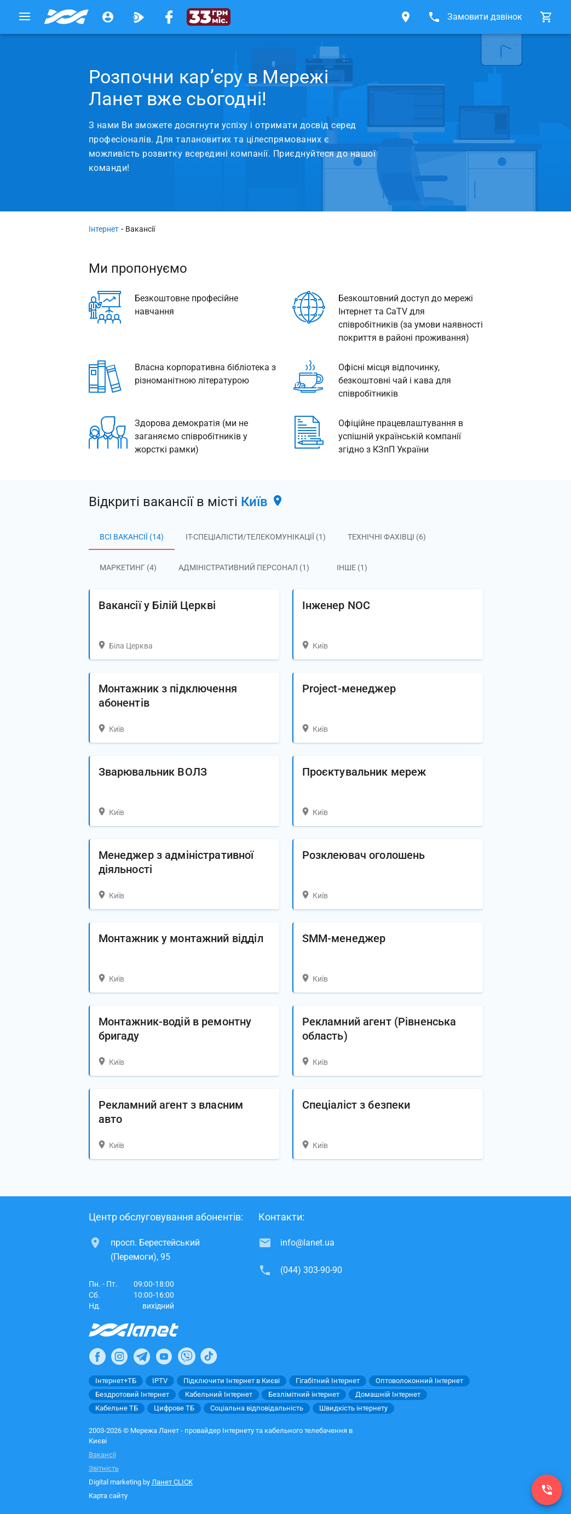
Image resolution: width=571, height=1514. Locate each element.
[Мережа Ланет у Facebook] (169, 17)
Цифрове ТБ (174, 1408)
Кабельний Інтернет (218, 1394)
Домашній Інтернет (387, 1394)
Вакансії (102, 1454)
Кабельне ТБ (116, 1408)
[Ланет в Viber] (186, 1356)
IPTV (160, 1381)
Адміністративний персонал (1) (243, 567)
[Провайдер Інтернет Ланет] (146, 1330)
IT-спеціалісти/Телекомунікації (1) (256, 536)
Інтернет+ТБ (115, 1381)
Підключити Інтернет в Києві (231, 1381)
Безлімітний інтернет (303, 1394)
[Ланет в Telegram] (142, 1356)
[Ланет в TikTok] (208, 1356)
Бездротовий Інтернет (132, 1394)
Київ (262, 501)
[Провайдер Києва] (66, 17)
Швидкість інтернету (353, 1408)
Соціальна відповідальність (256, 1408)
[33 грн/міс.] (208, 17)
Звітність (104, 1468)
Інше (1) (352, 567)
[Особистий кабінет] (108, 17)
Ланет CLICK (172, 1482)
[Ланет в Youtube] (163, 1356)
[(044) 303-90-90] (547, 1490)
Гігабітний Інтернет (328, 1381)
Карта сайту (108, 1496)
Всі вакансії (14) (132, 536)
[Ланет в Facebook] (97, 1356)
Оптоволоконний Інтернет (419, 1381)
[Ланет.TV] (138, 17)
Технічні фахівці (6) (387, 536)
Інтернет (104, 229)
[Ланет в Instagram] (119, 1356)
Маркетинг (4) (128, 567)
